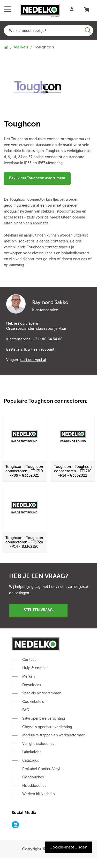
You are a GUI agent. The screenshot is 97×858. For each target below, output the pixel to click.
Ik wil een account (39, 349)
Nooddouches (34, 786)
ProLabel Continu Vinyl (41, 769)
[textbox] (48, 30)
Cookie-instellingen (68, 847)
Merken (21, 47)
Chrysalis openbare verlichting (47, 727)
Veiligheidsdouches (38, 744)
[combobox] (48, 30)
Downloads (31, 685)
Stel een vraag (38, 610)
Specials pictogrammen (41, 693)
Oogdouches (33, 777)
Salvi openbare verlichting (43, 718)
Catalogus (30, 760)
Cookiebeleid (33, 702)
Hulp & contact (35, 668)
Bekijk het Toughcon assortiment (37, 178)
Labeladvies (31, 752)
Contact (29, 660)
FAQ (25, 710)
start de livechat (33, 360)
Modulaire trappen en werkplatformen (53, 735)
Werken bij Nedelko (38, 794)
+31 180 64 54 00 (48, 339)
